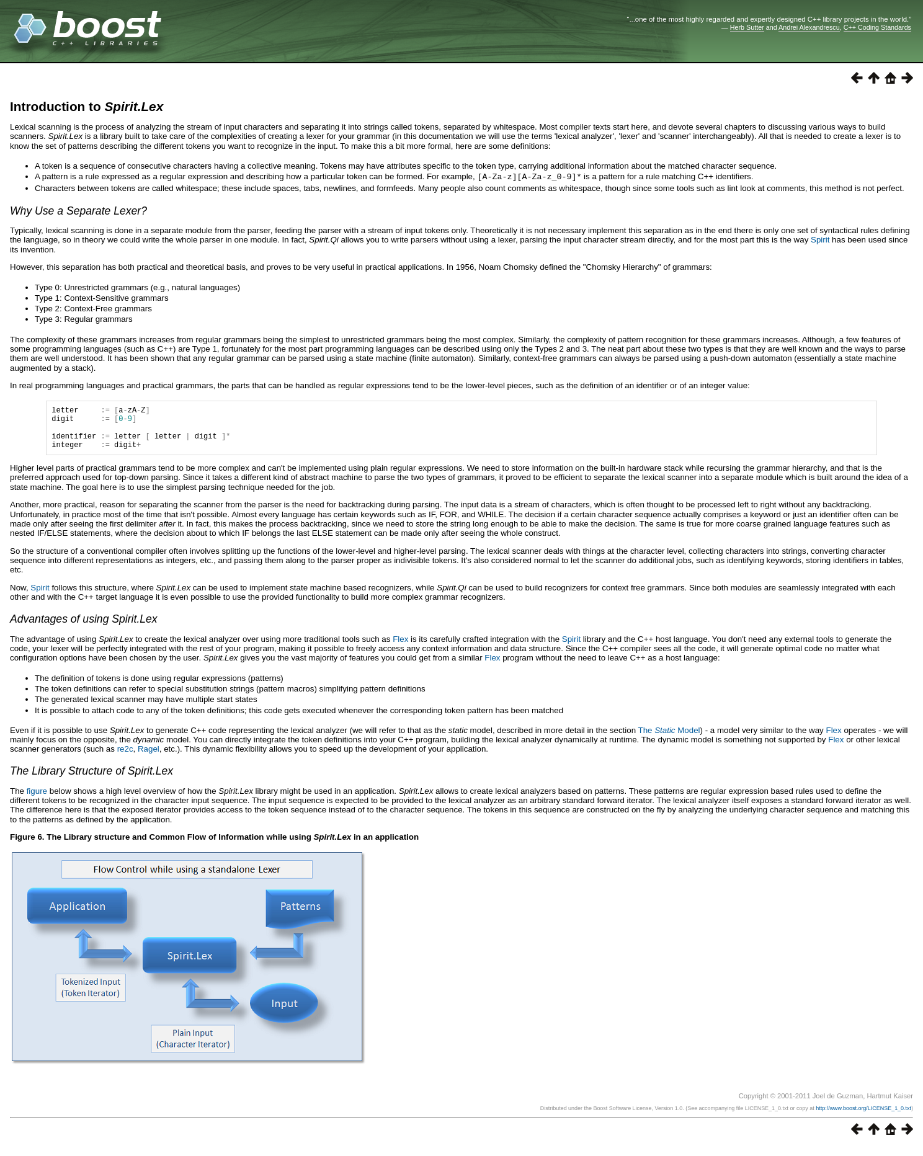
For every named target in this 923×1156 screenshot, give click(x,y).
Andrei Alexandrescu (809, 27)
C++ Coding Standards (877, 27)
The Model (669, 739)
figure (37, 799)
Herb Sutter (747, 27)
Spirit (820, 239)
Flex (400, 647)
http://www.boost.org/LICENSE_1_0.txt (863, 1117)
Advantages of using (84, 627)
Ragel (148, 757)
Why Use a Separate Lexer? (78, 210)
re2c (125, 757)
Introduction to (86, 106)
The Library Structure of (91, 779)
